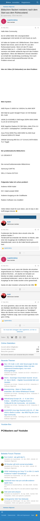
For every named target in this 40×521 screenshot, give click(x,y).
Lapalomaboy (7, 15)
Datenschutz (11, 515)
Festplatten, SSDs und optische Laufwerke (17, 496)
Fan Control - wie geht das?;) (14, 457)
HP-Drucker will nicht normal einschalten (18, 464)
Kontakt (3, 515)
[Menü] (2, 2)
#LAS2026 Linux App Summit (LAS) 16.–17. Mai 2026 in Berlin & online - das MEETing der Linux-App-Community (21, 412)
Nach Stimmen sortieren (27, 217)
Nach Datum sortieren (11, 217)
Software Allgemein (10, 374)
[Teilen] (35, 28)
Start (32, 515)
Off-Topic (7, 407)
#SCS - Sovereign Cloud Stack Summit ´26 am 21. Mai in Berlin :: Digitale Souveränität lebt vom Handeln (21, 380)
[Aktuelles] (33, 2)
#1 (38, 27)
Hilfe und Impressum (23, 515)
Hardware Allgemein (10, 461)
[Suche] (37, 2)
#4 (38, 302)
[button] (2, 512)
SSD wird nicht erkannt (12, 492)
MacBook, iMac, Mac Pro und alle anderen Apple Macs (21, 489)
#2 (38, 229)
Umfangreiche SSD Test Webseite (16, 499)
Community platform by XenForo (17, 519)
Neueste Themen (8, 361)
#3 (38, 266)
